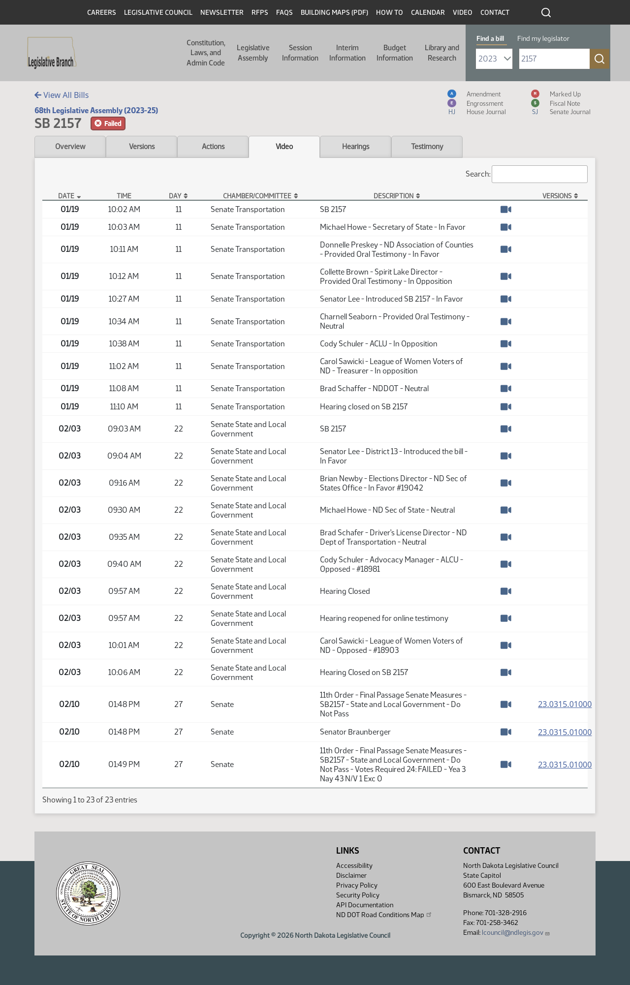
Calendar (428, 12)
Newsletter (222, 12)
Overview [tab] (70, 146)
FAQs (284, 12)
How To (389, 12)
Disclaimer (351, 875)
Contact (494, 12)
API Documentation (364, 905)
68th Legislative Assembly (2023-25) (96, 110)
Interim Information (347, 52)
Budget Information (395, 52)
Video (462, 12)
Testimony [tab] (427, 146)
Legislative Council (158, 12)
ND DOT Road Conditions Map (384, 914)
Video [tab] (284, 146)
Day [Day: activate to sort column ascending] (175, 196)
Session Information (300, 52)
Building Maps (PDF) (334, 12)
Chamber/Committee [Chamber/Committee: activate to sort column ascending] (257, 196)
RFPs (260, 12)
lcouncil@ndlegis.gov (516, 932)
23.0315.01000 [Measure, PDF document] (565, 704)
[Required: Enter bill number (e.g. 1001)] (554, 58)
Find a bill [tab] (490, 38)
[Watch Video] (506, 209)
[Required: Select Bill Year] (494, 58)
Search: (527, 174)
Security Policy (357, 895)
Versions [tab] (142, 146)
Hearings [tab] (355, 146)
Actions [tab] (213, 146)
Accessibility (354, 866)
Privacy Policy (357, 885)
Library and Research (442, 52)
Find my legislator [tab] (543, 38)
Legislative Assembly (253, 52)
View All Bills (61, 95)
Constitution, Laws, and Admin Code (206, 52)
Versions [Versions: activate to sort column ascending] (556, 196)
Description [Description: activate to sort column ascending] (393, 196)
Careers (101, 12)
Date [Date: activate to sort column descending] (66, 196)
